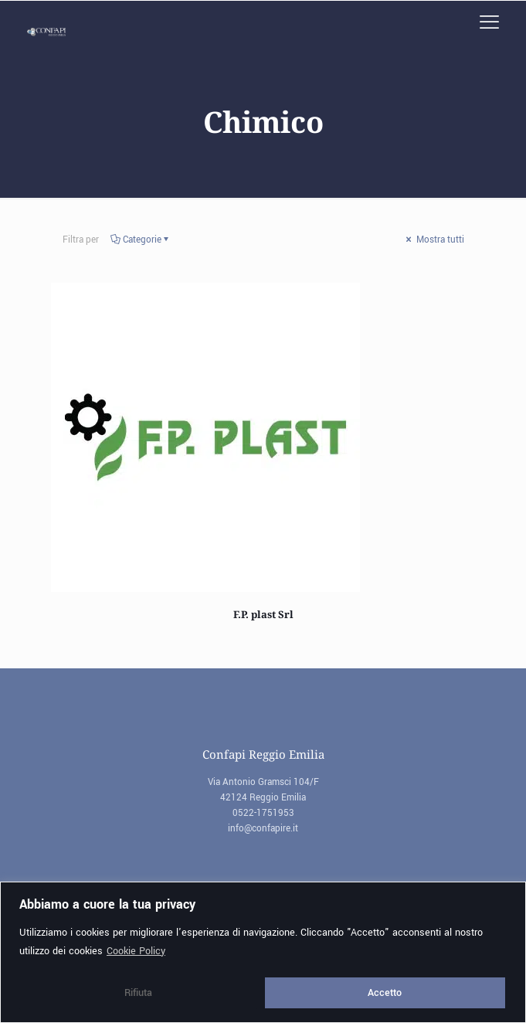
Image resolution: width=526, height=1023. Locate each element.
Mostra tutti (434, 239)
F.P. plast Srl (263, 614)
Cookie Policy (136, 951)
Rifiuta (138, 993)
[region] (263, 952)
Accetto (385, 993)
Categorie (140, 239)
